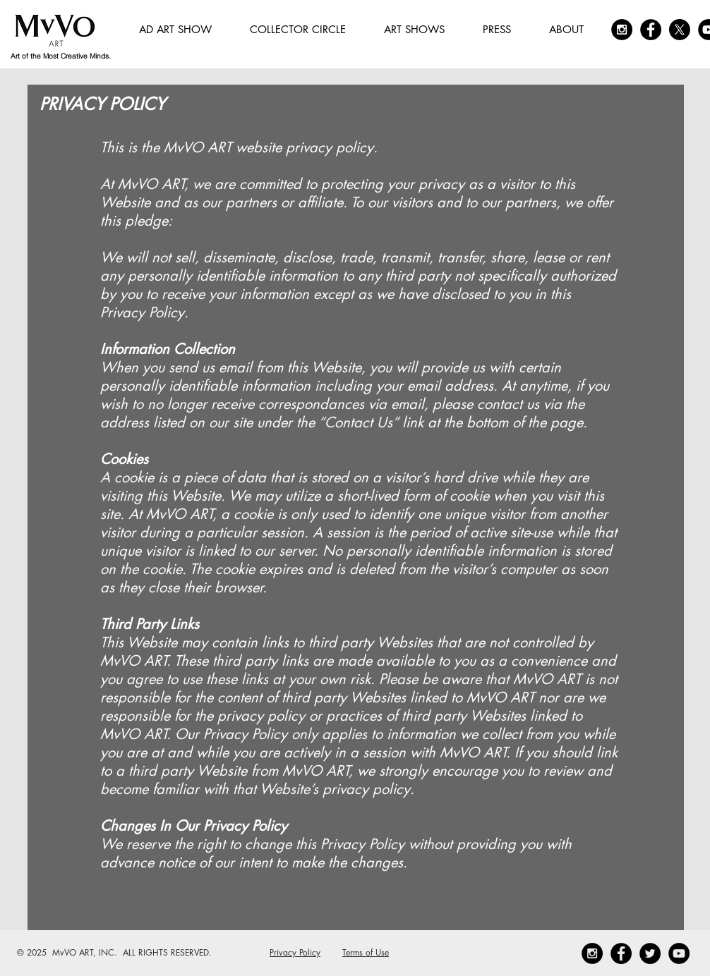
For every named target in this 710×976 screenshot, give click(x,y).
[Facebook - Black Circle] (650, 29)
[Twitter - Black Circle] (650, 953)
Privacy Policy (295, 952)
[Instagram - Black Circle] (621, 29)
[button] (298, 29)
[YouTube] (679, 953)
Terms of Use (365, 952)
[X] (679, 29)
